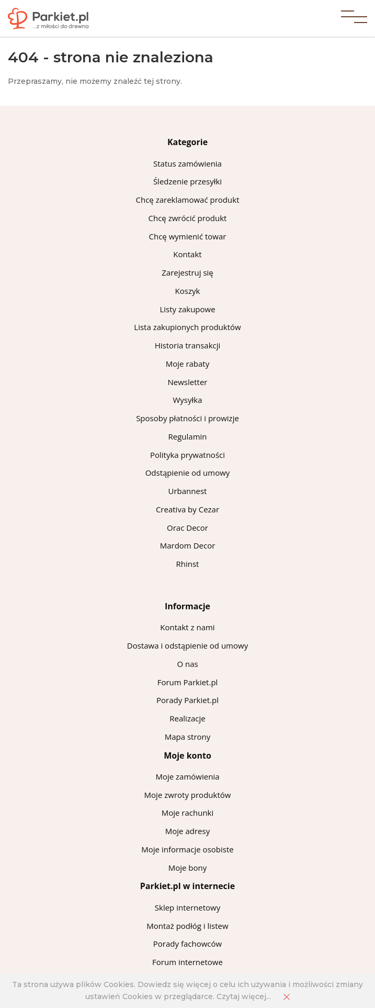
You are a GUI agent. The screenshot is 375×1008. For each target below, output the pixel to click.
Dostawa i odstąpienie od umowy (187, 645)
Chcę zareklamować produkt (188, 199)
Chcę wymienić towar (187, 236)
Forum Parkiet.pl (187, 682)
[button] (354, 18)
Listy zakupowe (187, 309)
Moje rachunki (188, 812)
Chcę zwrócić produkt (188, 218)
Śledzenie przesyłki (187, 181)
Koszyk (187, 291)
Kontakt (187, 254)
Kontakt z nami (187, 627)
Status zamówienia (187, 163)
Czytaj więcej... (244, 996)
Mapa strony (188, 736)
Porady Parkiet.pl (187, 700)
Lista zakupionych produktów (187, 327)
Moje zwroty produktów (187, 795)
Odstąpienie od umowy (187, 472)
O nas (187, 664)
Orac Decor (187, 527)
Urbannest (187, 491)
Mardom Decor (187, 545)
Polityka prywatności (187, 455)
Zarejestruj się (187, 272)
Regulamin (187, 436)
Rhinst (187, 563)
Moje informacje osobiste (187, 849)
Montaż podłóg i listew (187, 926)
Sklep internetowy (187, 907)
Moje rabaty (187, 363)
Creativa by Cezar (187, 509)
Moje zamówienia (187, 776)
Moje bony (187, 867)
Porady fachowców (187, 943)
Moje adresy (187, 831)
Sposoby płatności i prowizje (187, 418)
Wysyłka (187, 400)
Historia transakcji (188, 345)
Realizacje (187, 718)
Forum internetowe (187, 962)
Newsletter (188, 382)
